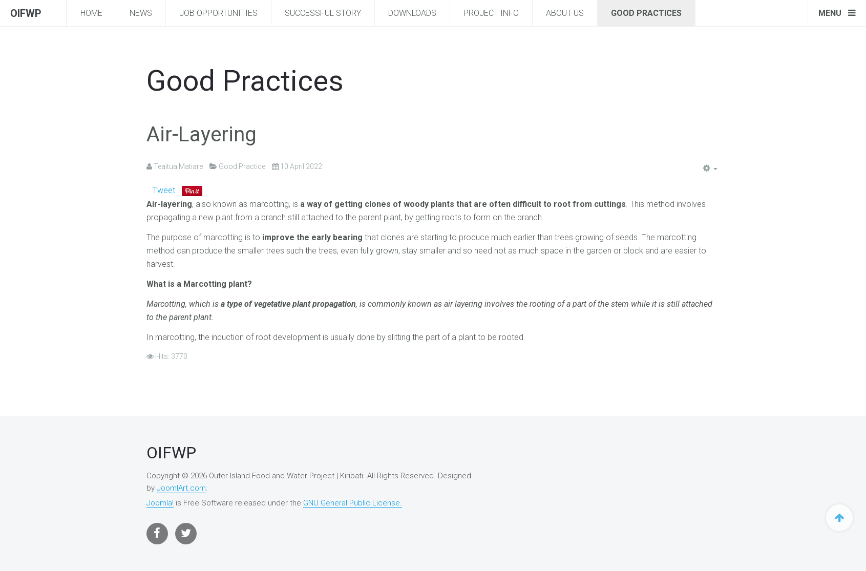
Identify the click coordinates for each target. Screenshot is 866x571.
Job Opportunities (218, 13)
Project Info (491, 13)
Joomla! (160, 502)
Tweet (164, 190)
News (141, 13)
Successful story (323, 13)
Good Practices (646, 13)
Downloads (412, 13)
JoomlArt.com (181, 488)
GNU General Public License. (352, 502)
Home (91, 13)
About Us (565, 13)
